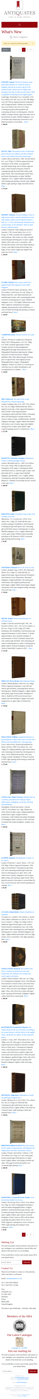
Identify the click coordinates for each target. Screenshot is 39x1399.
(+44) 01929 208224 (23, 1379)
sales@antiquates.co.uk (14, 1278)
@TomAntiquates (22, 1382)
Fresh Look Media (22, 1396)
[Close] (32, 43)
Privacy (24, 1394)
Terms (28, 1394)
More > (26, 122)
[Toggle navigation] (19, 25)
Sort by (5, 50)
